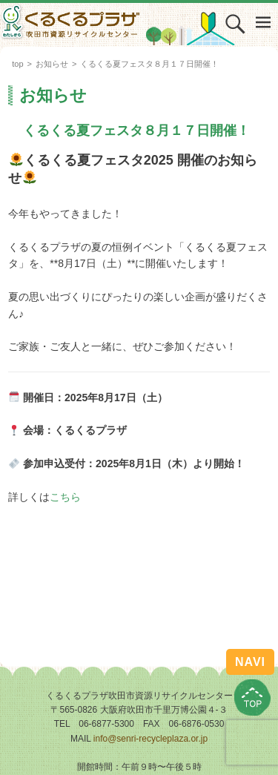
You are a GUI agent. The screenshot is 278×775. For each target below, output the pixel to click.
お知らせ (52, 63)
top (17, 63)
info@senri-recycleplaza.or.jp (150, 738)
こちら (65, 497)
